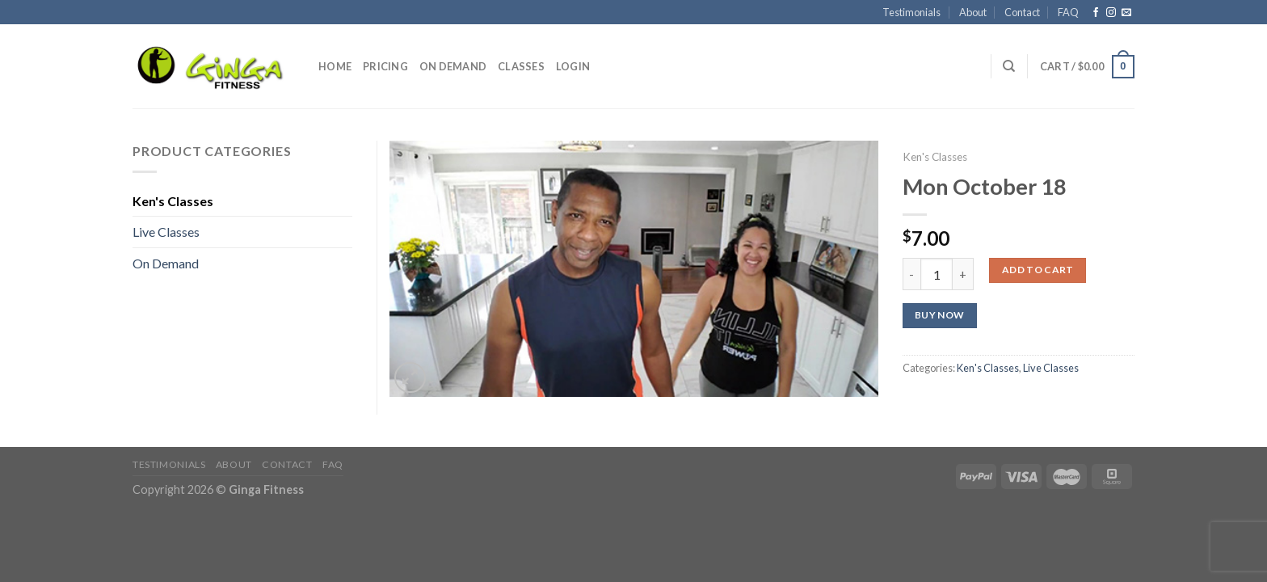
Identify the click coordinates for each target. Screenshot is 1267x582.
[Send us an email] (1126, 13)
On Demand (452, 66)
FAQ (1068, 12)
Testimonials (911, 12)
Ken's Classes (935, 156)
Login (573, 66)
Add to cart (1038, 270)
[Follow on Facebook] (1096, 13)
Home (334, 66)
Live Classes (1051, 367)
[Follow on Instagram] (1111, 13)
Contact (1022, 12)
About (973, 12)
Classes (521, 66)
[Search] (1009, 66)
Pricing (385, 66)
